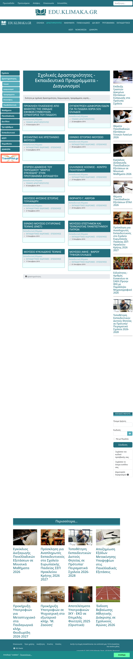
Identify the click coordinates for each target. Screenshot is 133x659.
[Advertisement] (66, 49)
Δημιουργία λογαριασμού (122, 473)
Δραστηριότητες (54, 23)
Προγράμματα (9, 94)
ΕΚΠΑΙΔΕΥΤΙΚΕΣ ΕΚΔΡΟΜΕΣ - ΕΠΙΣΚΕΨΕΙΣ (43, 147)
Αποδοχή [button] (121, 655)
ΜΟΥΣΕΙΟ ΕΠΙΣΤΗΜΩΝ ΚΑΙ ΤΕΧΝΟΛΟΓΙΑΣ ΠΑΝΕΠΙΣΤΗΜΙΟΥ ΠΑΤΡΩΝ (88, 226)
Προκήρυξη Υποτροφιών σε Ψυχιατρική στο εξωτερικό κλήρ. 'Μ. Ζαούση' (53, 615)
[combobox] (122, 3)
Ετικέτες (50, 644)
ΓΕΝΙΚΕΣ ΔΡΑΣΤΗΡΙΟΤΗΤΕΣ (37, 122)
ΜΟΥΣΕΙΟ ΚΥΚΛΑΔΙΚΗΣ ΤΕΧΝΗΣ (42, 251)
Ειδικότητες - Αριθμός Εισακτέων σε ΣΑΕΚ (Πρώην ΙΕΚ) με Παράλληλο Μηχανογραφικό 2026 (122, 282)
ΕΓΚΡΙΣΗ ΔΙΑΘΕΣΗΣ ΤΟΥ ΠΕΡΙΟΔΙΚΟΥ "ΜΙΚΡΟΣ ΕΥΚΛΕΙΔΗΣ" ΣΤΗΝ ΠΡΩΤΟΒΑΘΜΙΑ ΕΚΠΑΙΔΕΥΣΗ (41, 171)
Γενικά (6, 84)
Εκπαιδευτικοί (123, 23)
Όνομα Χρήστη (119, 421)
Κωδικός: (117, 430)
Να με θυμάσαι (122, 439)
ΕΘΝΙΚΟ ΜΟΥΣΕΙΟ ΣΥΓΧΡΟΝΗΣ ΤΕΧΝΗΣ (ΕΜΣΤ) (42, 225)
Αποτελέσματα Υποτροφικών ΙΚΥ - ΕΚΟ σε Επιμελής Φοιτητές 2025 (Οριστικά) (79, 615)
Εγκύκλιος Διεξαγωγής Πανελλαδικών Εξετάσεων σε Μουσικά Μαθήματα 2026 (122, 167)
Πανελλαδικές (83, 23)
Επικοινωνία (48, 3)
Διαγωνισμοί (8, 89)
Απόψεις (36, 3)
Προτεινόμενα (24, 3)
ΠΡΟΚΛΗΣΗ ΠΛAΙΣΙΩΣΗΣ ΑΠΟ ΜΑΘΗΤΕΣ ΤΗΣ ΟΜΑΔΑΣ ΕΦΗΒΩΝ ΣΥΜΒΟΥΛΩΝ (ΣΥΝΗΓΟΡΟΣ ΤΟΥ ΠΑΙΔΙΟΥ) (41, 110)
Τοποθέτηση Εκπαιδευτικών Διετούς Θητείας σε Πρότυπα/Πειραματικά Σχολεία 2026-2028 (122, 324)
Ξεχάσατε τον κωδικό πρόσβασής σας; (122, 454)
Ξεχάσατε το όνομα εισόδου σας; (121, 465)
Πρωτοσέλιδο (8, 3)
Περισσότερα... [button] (26, 655)
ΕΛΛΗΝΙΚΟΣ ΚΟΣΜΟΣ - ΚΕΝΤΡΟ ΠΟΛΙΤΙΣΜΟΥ (88, 168)
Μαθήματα (69, 23)
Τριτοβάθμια (108, 23)
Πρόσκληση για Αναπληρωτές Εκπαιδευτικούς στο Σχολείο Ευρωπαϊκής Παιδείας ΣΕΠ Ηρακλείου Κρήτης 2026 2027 (122, 239)
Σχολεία (40, 23)
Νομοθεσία (80, 29)
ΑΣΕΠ (70, 29)
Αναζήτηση (41, 644)
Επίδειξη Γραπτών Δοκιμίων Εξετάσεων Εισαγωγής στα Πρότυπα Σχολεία (121, 95)
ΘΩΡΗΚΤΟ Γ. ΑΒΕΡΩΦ (82, 198)
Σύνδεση (122, 444)
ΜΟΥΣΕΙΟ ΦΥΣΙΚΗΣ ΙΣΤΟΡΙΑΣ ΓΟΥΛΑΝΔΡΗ (41, 199)
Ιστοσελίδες (62, 3)
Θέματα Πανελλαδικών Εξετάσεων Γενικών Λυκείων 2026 (122, 131)
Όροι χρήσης (29, 644)
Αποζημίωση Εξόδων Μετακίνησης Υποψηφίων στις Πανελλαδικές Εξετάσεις (106, 560)
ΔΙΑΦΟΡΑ (93, 29)
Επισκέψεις (8, 100)
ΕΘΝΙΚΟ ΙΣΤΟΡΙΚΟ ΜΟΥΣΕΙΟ (86, 137)
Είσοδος (58, 644)
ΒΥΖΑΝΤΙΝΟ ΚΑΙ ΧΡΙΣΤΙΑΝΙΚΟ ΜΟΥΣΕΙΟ (41, 138)
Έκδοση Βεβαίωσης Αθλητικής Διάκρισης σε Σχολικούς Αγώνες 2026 (106, 615)
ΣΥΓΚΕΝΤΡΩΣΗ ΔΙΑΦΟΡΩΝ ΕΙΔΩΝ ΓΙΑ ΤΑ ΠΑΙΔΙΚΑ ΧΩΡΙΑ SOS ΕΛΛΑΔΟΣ (89, 109)
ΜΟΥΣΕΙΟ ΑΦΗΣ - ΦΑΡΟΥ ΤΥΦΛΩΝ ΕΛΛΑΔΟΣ (84, 253)
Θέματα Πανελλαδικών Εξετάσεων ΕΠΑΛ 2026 (122, 201)
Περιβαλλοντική (9, 105)
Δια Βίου (96, 23)
